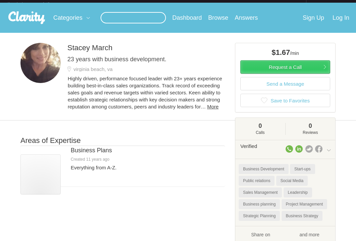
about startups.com (330, 4)
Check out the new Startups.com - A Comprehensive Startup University (233, 4)
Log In (341, 23)
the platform (35, 4)
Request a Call (285, 72)
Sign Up (313, 23)
